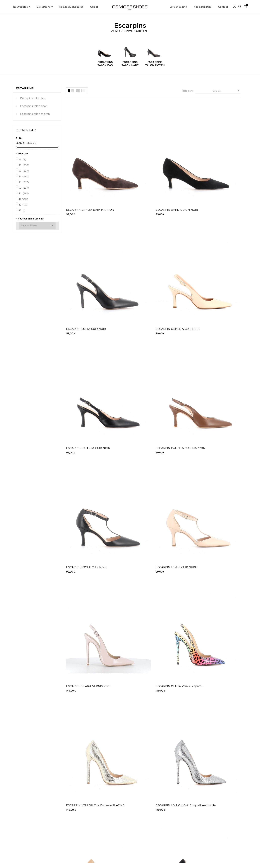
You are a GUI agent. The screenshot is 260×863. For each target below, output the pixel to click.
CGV (57, 810)
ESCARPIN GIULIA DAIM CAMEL (216, 547)
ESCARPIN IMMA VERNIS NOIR (128, 678)
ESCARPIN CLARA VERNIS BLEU (84, 678)
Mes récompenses (22, 820)
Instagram (182, 810)
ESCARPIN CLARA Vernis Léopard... (128, 286)
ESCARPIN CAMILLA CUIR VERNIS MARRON (218, 352)
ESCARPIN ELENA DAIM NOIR (172, 482)
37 (23, 176)
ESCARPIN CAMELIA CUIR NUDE (218, 156)
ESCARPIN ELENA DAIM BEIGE (216, 482)
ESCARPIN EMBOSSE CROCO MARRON (214, 678)
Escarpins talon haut (33, 106)
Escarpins (25, 88)
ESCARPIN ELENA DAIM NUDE (127, 482)
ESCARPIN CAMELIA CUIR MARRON (129, 221)
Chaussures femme (144, 803)
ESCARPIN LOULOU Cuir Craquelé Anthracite (216, 286)
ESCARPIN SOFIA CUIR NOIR (175, 155)
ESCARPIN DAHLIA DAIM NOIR (128, 156)
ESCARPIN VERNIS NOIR (83, 743)
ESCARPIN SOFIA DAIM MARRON (172, 547)
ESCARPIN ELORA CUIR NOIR (127, 417)
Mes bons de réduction (24, 816)
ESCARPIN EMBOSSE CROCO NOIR (170, 678)
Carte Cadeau (104, 809)
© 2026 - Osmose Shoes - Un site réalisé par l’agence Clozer (130, 858)
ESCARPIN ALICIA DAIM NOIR (82, 482)
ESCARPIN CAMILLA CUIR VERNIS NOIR (84, 417)
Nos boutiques (105, 816)
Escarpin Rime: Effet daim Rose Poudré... (173, 743)
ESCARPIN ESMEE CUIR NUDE (216, 221)
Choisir (226, 91)
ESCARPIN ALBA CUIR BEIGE (126, 613)
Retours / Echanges (65, 816)
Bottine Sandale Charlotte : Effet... (217, 743)
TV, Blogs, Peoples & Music (111, 819)
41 (23, 199)
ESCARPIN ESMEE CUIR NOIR (172, 221)
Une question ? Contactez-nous (230, 803)
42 (23, 204)
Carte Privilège (105, 812)
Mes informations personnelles (28, 813)
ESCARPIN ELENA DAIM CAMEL (82, 547)
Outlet (138, 807)
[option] (105, 53)
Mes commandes (21, 803)
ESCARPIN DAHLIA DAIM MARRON (83, 156)
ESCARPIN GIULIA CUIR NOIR (82, 613)
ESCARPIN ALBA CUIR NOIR (175, 612)
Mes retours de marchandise (27, 807)
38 (23, 182)
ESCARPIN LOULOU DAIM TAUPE (83, 352)
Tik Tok (180, 820)
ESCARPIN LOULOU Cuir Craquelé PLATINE (172, 286)
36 (23, 170)
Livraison (59, 803)
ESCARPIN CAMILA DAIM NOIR (128, 547)
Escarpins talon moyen (35, 113)
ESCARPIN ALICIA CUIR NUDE (216, 417)
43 (22, 210)
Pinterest (181, 813)
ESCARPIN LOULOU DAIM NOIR (128, 352)
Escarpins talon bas (33, 98)
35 (24, 165)
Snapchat (182, 816)
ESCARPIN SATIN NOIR (127, 743)
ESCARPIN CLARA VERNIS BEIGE (218, 613)
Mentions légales (63, 807)
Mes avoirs (18, 810)
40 (23, 193)
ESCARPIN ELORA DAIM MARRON (172, 417)
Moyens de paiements (66, 813)
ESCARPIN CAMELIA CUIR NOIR (84, 221)
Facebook (182, 803)
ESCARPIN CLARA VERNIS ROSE (84, 286)
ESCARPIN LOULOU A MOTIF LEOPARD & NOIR (175, 352)
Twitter (180, 807)
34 (22, 159)
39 (23, 187)
